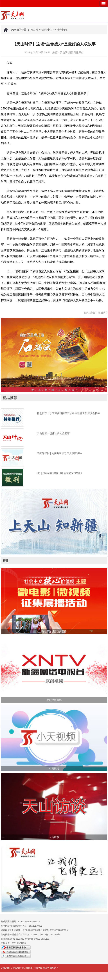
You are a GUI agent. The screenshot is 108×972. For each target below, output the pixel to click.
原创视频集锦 (54, 700)
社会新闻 (62, 29)
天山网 (34, 29)
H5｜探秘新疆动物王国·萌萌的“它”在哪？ (60, 473)
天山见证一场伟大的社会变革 (53, 433)
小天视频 (54, 768)
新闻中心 (47, 29)
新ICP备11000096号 (50, 934)
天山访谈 (54, 837)
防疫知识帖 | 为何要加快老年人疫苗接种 (59, 453)
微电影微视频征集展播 (54, 631)
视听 (6, 561)
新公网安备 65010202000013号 (53, 930)
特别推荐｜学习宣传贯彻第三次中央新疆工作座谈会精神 (68, 413)
